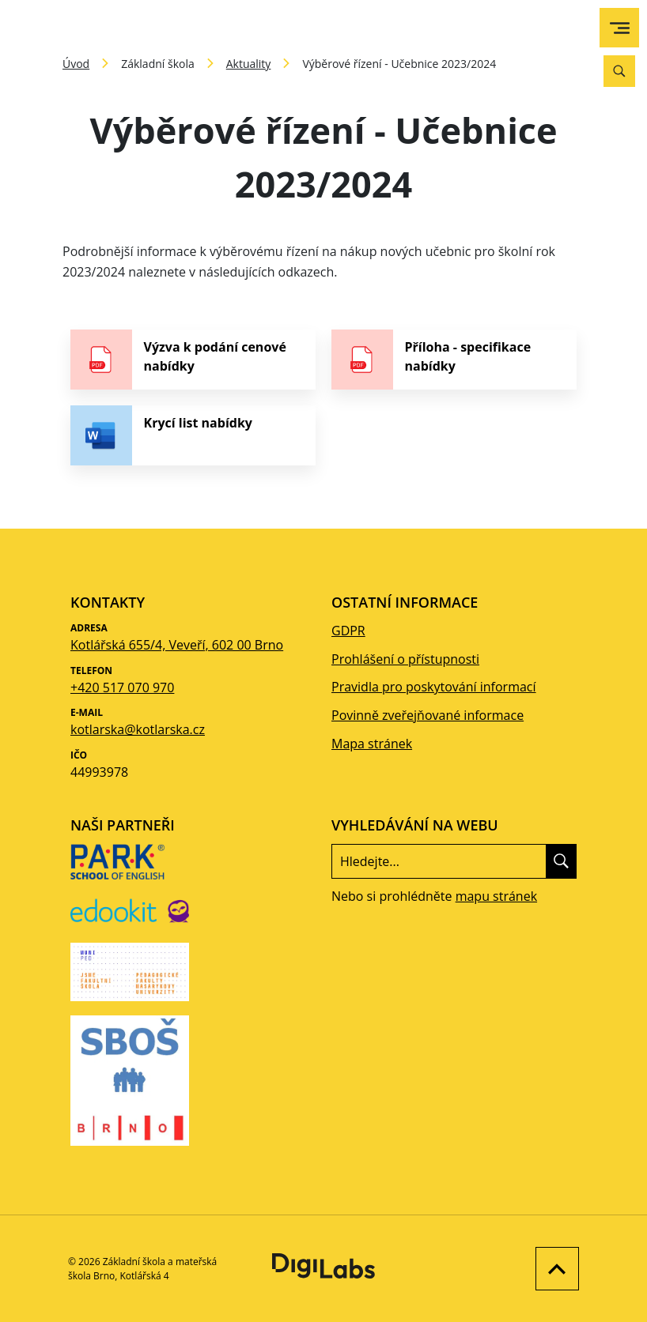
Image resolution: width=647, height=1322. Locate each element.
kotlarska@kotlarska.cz (137, 729)
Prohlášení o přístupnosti (405, 659)
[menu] (620, 28)
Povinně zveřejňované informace (427, 715)
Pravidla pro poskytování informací (433, 686)
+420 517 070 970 (122, 687)
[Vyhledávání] (619, 71)
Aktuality (248, 63)
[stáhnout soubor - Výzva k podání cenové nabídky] (193, 360)
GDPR (348, 630)
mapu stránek (496, 896)
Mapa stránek (371, 743)
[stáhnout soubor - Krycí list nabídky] (193, 435)
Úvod (75, 63)
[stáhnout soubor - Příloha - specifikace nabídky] (454, 360)
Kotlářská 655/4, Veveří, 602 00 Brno (176, 644)
